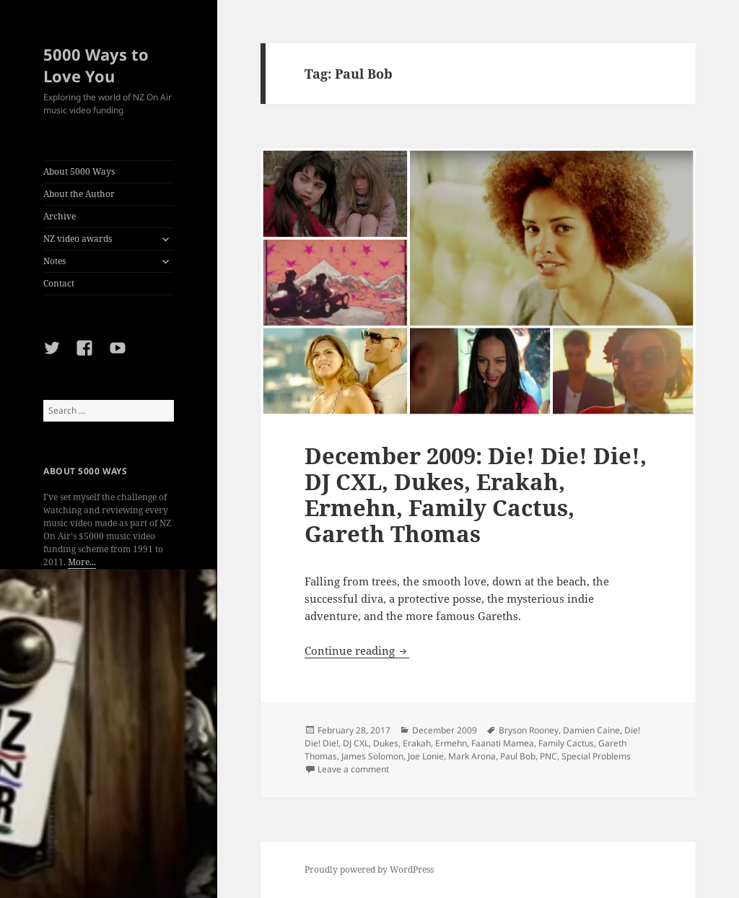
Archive (59, 216)
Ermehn (451, 743)
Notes (54, 261)
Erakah (417, 743)
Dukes (385, 743)
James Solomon (372, 756)
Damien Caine (591, 730)
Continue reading (357, 650)
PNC (548, 756)
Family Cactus (566, 743)
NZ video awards (77, 238)
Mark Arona (472, 756)
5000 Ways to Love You (96, 65)
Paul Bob (517, 756)
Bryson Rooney (529, 730)
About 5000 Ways (79, 171)
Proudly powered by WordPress (369, 869)
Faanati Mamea (502, 743)
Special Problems (596, 756)
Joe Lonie (426, 756)
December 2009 (444, 730)
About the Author (79, 194)
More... (82, 562)
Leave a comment (353, 769)
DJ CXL (356, 743)
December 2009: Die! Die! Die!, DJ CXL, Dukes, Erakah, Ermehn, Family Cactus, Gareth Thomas (476, 494)
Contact (58, 283)
